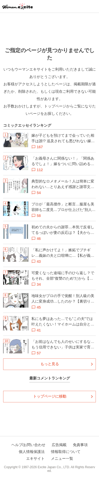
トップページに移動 (49, 396)
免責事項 (80, 445)
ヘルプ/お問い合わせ (28, 445)
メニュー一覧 (62, 458)
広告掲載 (59, 445)
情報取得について (66, 452)
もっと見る (49, 364)
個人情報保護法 (32, 452)
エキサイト (35, 458)
